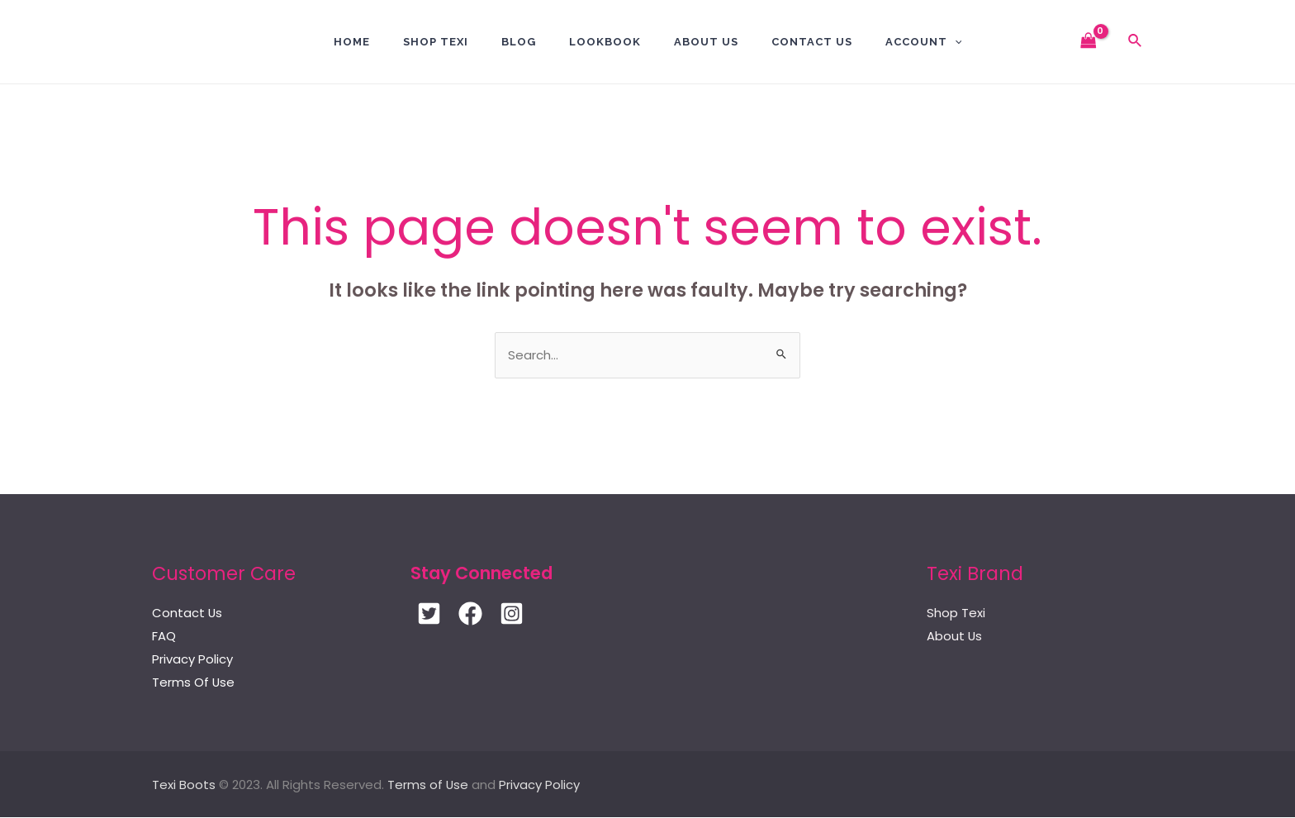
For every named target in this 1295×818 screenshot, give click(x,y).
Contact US (811, 42)
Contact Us (187, 613)
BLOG (518, 42)
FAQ (164, 636)
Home (352, 42)
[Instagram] (511, 614)
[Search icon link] (1135, 42)
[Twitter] (429, 614)
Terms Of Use (193, 683)
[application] (954, 42)
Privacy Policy (192, 659)
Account (923, 42)
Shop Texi (435, 42)
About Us (706, 42)
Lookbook (605, 42)
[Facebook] (470, 614)
